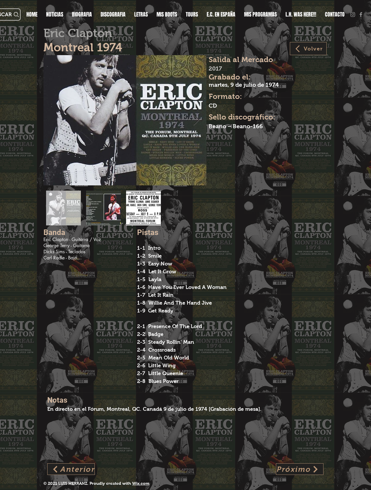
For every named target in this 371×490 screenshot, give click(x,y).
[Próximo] (299, 469)
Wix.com (140, 483)
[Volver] (308, 48)
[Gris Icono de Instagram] (353, 14)
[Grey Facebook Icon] (361, 14)
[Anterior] (71, 469)
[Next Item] (196, 120)
